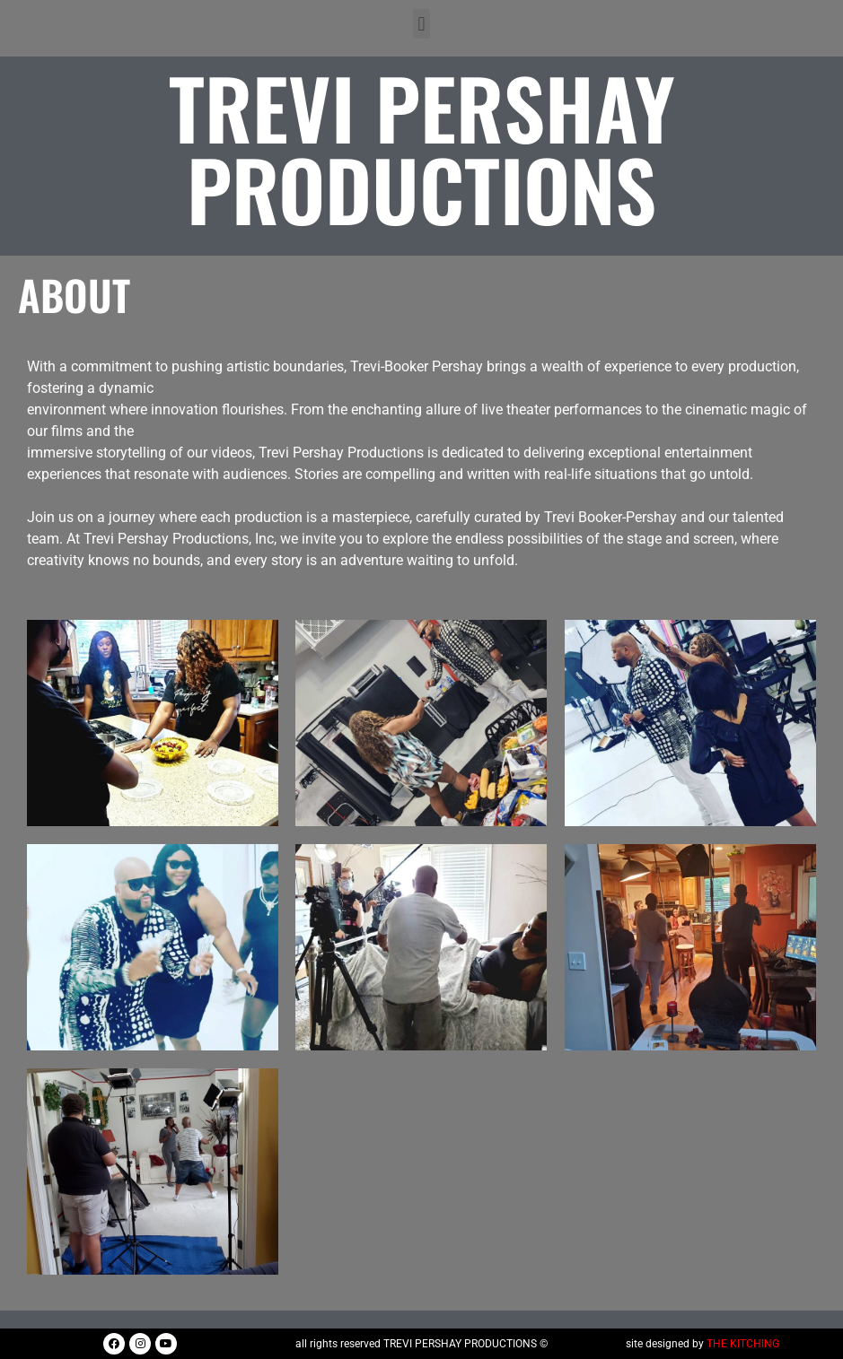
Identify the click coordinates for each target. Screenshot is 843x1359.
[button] (421, 24)
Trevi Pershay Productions (422, 147)
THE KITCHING (743, 1343)
